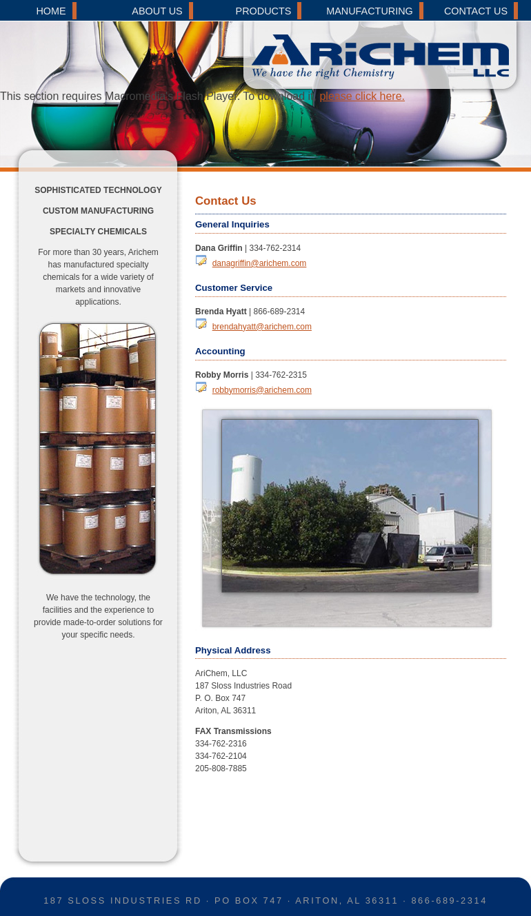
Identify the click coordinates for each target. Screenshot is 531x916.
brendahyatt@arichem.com (262, 327)
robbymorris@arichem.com (262, 390)
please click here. (362, 96)
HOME (51, 11)
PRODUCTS (264, 11)
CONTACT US (476, 11)
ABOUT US (157, 11)
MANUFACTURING (369, 11)
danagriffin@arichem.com (259, 263)
